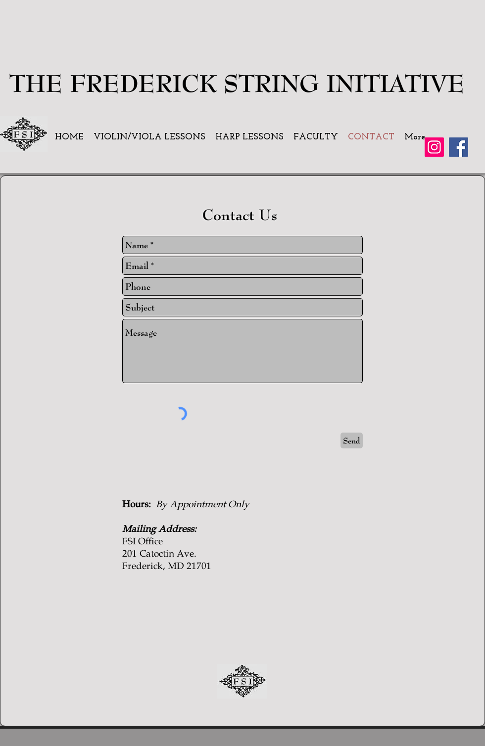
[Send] (351, 440)
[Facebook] (458, 147)
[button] (149, 137)
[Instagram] (434, 147)
